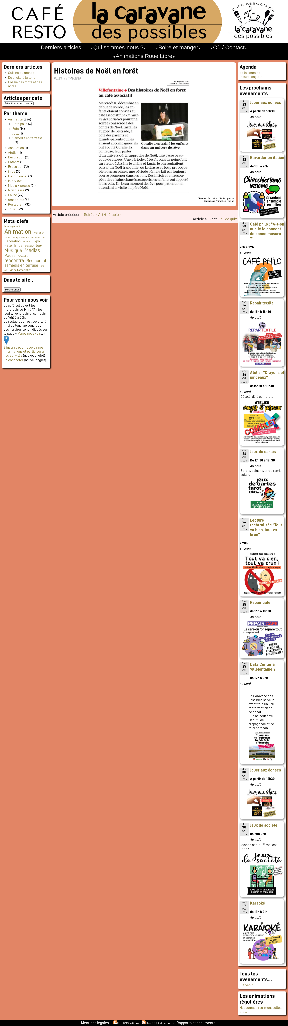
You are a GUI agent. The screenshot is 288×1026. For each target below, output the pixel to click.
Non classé (16, 190)
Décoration (16, 157)
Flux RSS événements (160, 1023)
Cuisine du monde (21, 73)
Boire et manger (178, 47)
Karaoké (257, 903)
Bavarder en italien (267, 157)
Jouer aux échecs (265, 102)
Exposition (15, 166)
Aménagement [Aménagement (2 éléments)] (12, 226)
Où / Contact (229, 47)
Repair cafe (260, 602)
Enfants (13, 162)
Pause (12, 195)
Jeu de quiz (228, 219)
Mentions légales (95, 1023)
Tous (11, 209)
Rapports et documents (196, 1023)
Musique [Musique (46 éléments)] (13, 250)
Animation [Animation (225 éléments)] (17, 231)
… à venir (246, 985)
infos (11, 171)
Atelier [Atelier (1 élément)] (7, 238)
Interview (15, 181)
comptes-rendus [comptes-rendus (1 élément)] (21, 238)
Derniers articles (61, 47)
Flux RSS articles (128, 1023)
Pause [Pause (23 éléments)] (10, 255)
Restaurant (16, 204)
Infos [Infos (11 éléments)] (18, 245)
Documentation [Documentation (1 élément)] (38, 238)
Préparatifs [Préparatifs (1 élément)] (23, 256)
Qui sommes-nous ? (118, 47)
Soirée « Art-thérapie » (103, 215)
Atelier (13, 152)
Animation (15, 119)
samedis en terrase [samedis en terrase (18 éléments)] (21, 265)
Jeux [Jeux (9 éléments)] (39, 245)
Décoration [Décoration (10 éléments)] (12, 241)
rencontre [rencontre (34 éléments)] (14, 260)
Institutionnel (17, 176)
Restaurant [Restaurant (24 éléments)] (36, 260)
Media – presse (19, 185)
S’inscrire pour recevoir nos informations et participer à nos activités (24, 351)
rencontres (16, 200)
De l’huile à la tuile (21, 77)
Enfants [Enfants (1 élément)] (26, 242)
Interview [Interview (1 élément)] (29, 246)
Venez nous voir (29, 333)
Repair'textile (262, 303)
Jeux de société (263, 825)
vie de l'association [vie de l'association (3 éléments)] (20, 270)
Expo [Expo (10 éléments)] (36, 241)
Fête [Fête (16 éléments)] (8, 245)
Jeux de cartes (263, 451)
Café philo (19, 124)
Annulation (16, 148)
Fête (15, 128)
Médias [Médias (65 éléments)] (32, 250)
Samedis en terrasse (27, 138)
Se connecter (13, 360)
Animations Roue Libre (144, 56)
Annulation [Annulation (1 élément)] (39, 233)
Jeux (15, 133)
